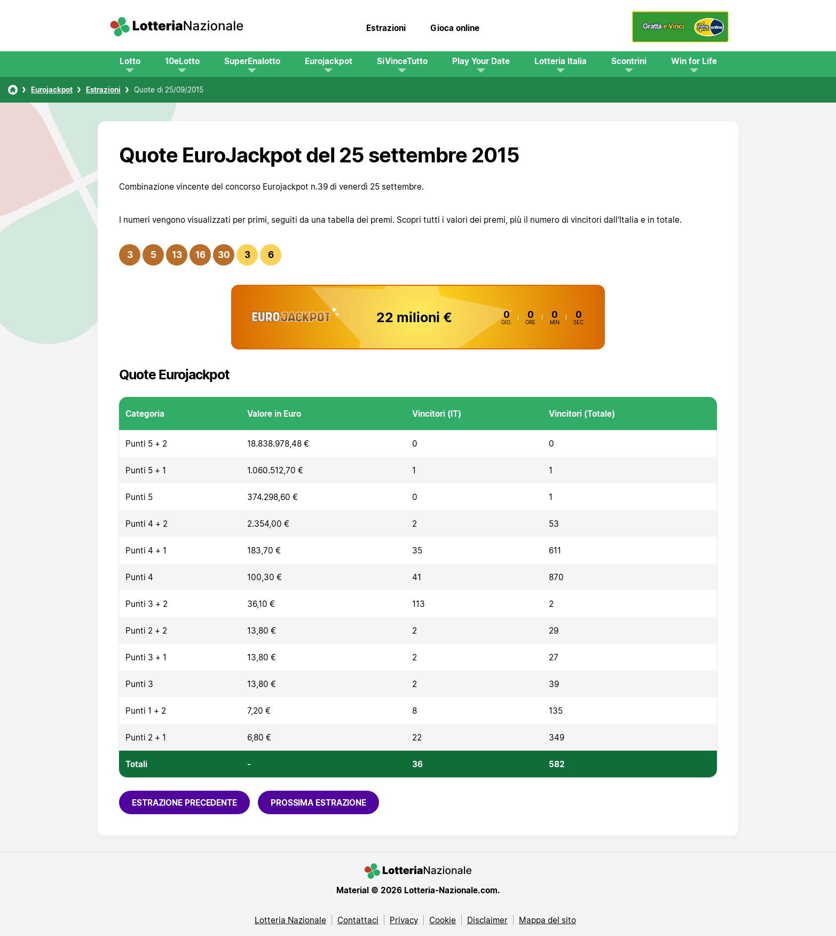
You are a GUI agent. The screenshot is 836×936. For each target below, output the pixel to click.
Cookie (442, 920)
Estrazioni (386, 27)
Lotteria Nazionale (290, 920)
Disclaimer (487, 920)
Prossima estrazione (318, 802)
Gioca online (454, 27)
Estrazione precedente (184, 802)
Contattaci (357, 920)
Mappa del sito (547, 920)
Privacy (404, 920)
